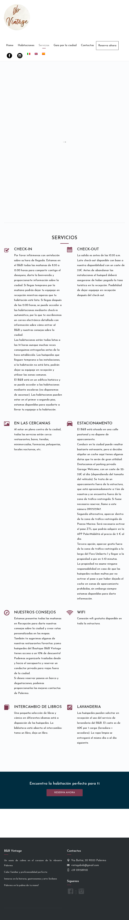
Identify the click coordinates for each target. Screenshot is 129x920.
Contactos (87, 45)
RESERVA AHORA (64, 792)
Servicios (44, 45)
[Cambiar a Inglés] (36, 54)
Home (9, 45)
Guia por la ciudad (65, 45)
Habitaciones (26, 45)
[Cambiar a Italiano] (28, 54)
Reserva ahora (107, 45)
